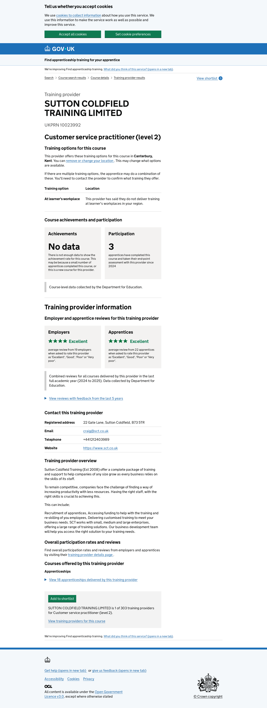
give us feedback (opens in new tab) (119, 670)
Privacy (88, 679)
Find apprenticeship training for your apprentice (82, 60)
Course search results (72, 77)
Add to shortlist (62, 598)
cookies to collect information (78, 15)
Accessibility (54, 679)
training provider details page (90, 555)
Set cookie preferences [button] (133, 34)
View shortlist (209, 78)
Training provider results (129, 77)
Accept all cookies (73, 34)
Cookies (73, 679)
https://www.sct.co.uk (100, 448)
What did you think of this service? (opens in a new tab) (138, 69)
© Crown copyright (208, 696)
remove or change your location (90, 161)
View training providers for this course (76, 621)
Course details (100, 77)
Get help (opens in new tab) (65, 670)
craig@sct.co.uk (95, 431)
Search (49, 77)
